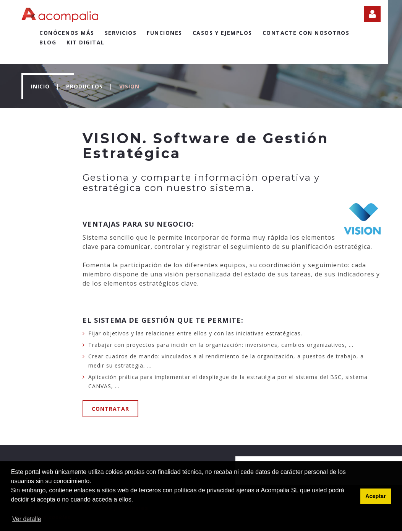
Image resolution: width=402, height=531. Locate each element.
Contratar (110, 408)
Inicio (40, 86)
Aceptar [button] (375, 496)
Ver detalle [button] (26, 519)
